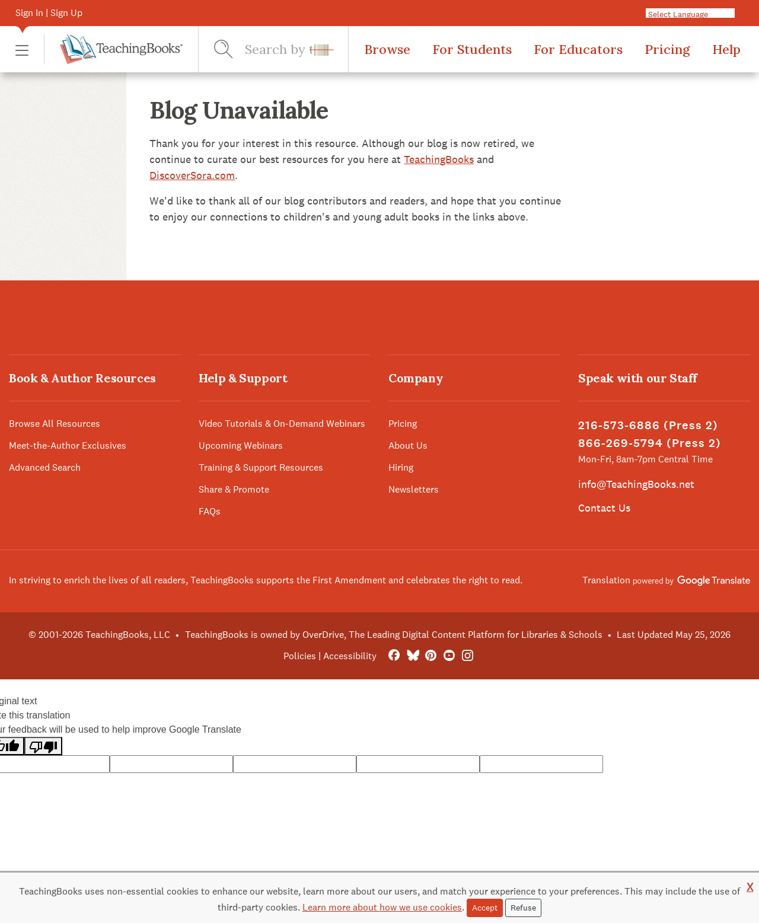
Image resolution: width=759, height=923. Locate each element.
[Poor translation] (43, 746)
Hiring (400, 467)
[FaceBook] (394, 656)
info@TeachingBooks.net (636, 484)
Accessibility (350, 656)
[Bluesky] (412, 656)
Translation (666, 580)
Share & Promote (234, 489)
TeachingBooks (439, 159)
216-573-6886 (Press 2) (648, 425)
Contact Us (604, 508)
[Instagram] (468, 656)
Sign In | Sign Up (48, 13)
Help (726, 49)
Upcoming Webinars (241, 445)
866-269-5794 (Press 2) (649, 443)
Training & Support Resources (261, 467)
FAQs (210, 511)
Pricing (667, 49)
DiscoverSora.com (192, 175)
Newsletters (413, 489)
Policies (299, 656)
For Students (472, 49)
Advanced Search (45, 467)
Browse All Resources (54, 423)
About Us (408, 445)
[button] (21, 49)
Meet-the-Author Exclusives (67, 445)
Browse (387, 49)
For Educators (578, 49)
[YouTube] (449, 656)
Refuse (523, 907)
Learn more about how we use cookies (382, 907)
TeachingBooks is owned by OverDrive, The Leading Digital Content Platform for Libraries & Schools (393, 634)
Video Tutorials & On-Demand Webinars (282, 423)
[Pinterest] (431, 656)
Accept (485, 907)
